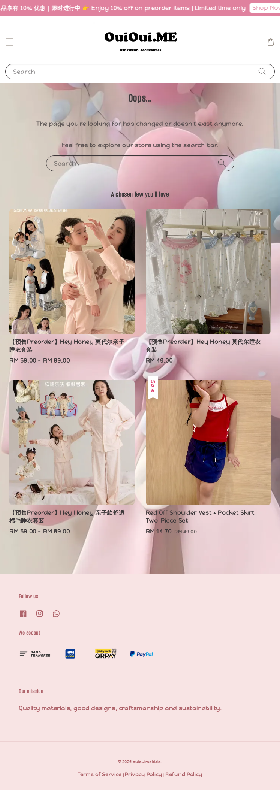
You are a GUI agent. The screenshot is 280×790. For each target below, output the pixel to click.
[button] (9, 42)
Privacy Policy (143, 774)
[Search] (262, 71)
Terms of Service (100, 774)
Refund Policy (183, 774)
